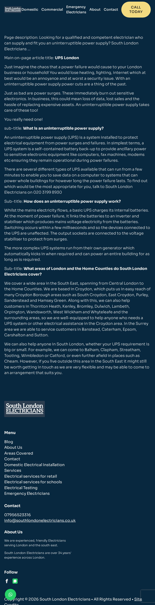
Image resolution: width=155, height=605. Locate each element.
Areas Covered (18, 453)
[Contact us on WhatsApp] (10, 594)
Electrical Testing (21, 487)
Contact (111, 9)
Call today (136, 9)
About (95, 9)
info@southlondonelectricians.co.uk (40, 520)
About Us (13, 447)
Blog (8, 441)
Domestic (29, 9)
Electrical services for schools (33, 482)
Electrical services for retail (30, 476)
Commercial (52, 9)
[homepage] (12, 9)
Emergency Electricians (76, 9)
